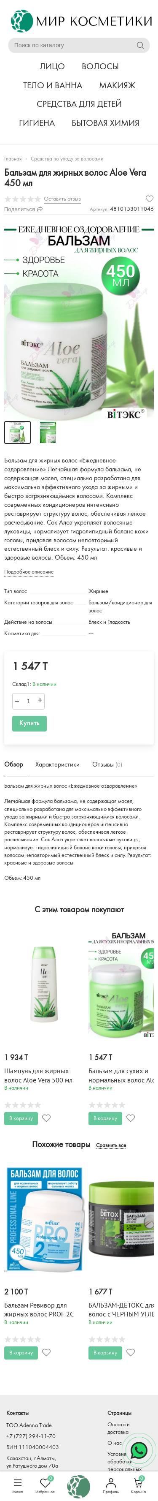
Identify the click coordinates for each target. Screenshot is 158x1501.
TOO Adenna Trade (29, 1425)
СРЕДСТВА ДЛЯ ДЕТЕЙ (79, 104)
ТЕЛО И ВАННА (52, 86)
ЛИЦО (52, 67)
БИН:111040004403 (32, 1447)
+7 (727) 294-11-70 (31, 1436)
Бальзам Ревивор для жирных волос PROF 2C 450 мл (38, 1314)
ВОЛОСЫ (100, 67)
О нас (114, 1443)
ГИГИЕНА (37, 123)
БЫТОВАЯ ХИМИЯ (105, 123)
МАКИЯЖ (117, 86)
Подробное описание (29, 572)
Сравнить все (111, 1145)
